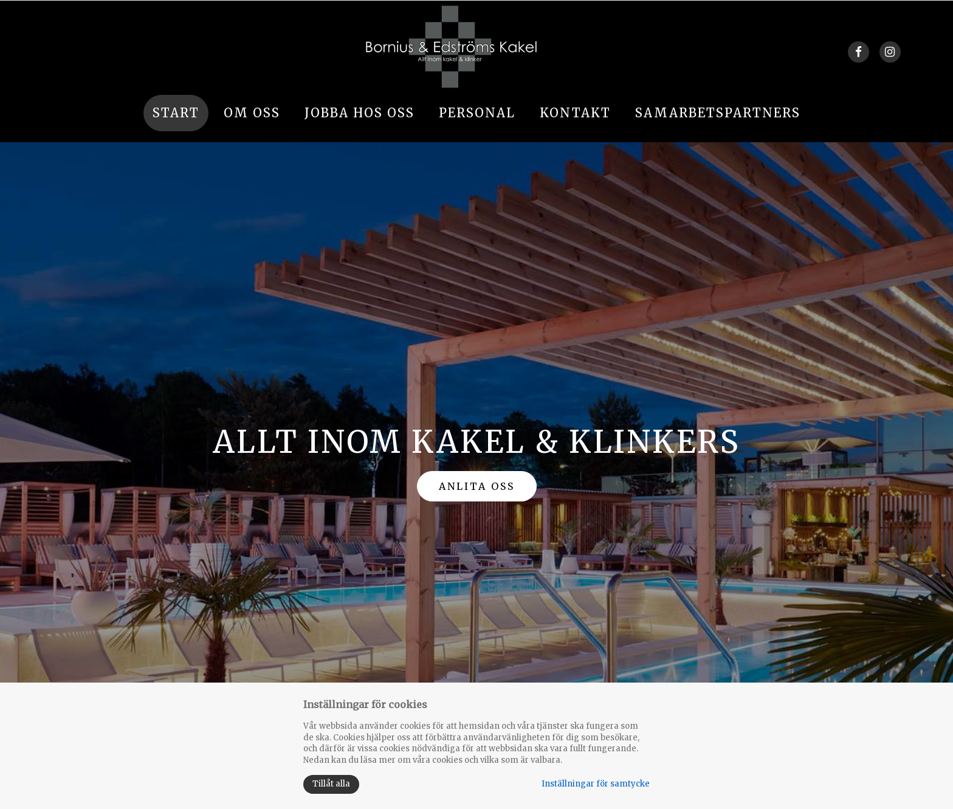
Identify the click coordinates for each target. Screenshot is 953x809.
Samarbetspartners (717, 112)
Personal (477, 112)
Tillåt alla (331, 784)
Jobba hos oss (359, 112)
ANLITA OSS (477, 486)
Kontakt (575, 112)
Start (176, 112)
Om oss (252, 112)
